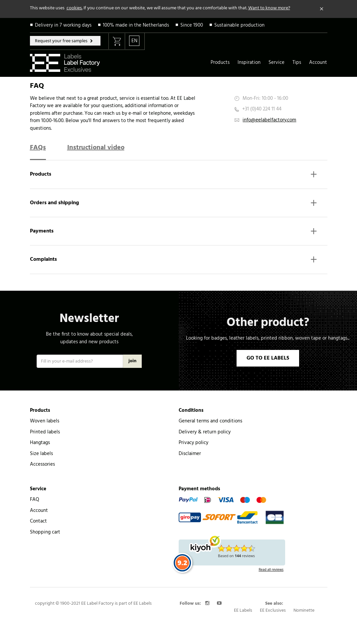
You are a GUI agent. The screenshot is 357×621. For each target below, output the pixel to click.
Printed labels (45, 432)
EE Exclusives (273, 610)
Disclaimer (190, 454)
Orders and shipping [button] (173, 204)
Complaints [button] (173, 260)
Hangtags (40, 443)
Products (220, 63)
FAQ (34, 500)
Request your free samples (62, 41)
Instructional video (95, 147)
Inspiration (249, 63)
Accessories (42, 464)
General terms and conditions (210, 421)
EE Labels (243, 610)
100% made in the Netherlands (136, 25)
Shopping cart (45, 532)
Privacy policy (193, 443)
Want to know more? (269, 8)
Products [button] (173, 175)
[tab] (178, 177)
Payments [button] (173, 232)
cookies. (75, 8)
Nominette (303, 610)
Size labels (41, 454)
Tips (296, 63)
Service (276, 63)
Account (318, 63)
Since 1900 (191, 25)
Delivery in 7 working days (63, 25)
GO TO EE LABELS (268, 358)
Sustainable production (239, 25)
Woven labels (44, 421)
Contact (38, 521)
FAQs (38, 147)
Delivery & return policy (205, 432)
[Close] (321, 9)
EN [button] (134, 41)
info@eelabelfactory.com (269, 120)
